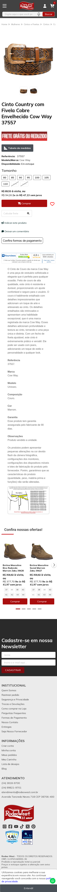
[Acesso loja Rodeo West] (45, 6)
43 (18, 595)
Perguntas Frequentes (14, 713)
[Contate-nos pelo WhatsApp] (52, 881)
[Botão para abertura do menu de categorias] (4, 6)
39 (17, 590)
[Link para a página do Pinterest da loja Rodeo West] (33, 826)
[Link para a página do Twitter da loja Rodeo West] (28, 826)
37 (6, 590)
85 (12, 177)
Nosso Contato (10, 722)
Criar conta (8, 745)
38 (39, 590)
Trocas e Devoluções (13, 704)
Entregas (7, 726)
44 (23, 595)
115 (15, 183)
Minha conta (9, 750)
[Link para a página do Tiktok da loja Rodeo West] (22, 826)
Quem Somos (9, 690)
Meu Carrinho (9, 759)
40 (23, 590)
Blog (4, 768)
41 (6, 595)
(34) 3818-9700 (11, 783)
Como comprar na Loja (14, 708)
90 (20, 177)
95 (28, 177)
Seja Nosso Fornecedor (14, 731)
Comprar (15, 601)
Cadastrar (13, 670)
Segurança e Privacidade (15, 699)
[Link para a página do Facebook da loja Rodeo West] (10, 826)
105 (46, 177)
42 (12, 595)
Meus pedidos (9, 754)
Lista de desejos (10, 764)
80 (4, 177)
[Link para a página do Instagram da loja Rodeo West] (4, 826)
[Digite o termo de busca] (18, 14)
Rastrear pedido (10, 694)
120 (24, 183)
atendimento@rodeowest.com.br (20, 792)
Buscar (48, 14)
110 (5, 183)
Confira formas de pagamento (22, 240)
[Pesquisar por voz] (39, 14)
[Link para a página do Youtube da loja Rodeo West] (16, 826)
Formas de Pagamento (14, 717)
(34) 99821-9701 (11, 787)
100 (37, 177)
